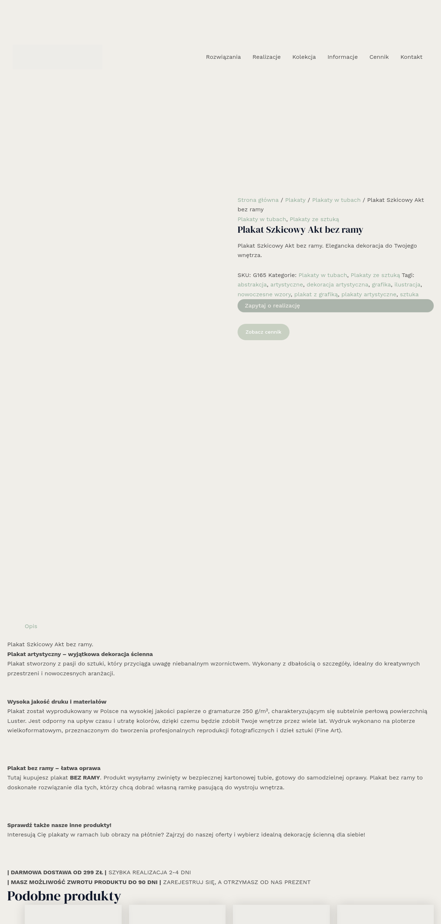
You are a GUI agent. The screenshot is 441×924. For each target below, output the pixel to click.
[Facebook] (209, 901)
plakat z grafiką (316, 294)
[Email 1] (231, 901)
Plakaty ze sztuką (314, 219)
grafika (381, 284)
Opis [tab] (31, 354)
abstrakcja (252, 284)
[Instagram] (220, 901)
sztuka (409, 294)
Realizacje (266, 56)
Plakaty (295, 199)
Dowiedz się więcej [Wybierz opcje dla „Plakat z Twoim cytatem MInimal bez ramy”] (273, 803)
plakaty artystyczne (369, 294)
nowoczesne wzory (264, 294)
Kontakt (411, 56)
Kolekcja (304, 56)
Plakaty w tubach (336, 199)
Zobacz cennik (264, 332)
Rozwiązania (223, 56)
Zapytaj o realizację (272, 305)
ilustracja (408, 284)
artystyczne (286, 284)
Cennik (379, 56)
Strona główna (258, 199)
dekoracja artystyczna (337, 284)
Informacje (342, 56)
